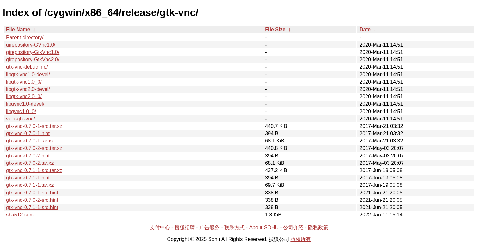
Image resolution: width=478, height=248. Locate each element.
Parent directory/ (24, 37)
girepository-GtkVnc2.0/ (32, 59)
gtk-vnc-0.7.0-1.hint (28, 133)
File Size (275, 29)
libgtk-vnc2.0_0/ (24, 96)
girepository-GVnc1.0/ (30, 44)
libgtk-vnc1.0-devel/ (28, 74)
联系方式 (234, 227)
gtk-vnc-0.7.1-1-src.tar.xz (34, 170)
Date (365, 29)
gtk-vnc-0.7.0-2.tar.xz (30, 163)
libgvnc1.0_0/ (21, 111)
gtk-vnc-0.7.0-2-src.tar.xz (34, 148)
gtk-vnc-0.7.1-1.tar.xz (30, 185)
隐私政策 (318, 227)
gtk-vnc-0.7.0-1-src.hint (32, 192)
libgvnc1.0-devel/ (25, 103)
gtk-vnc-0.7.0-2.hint (28, 155)
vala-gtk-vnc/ (20, 118)
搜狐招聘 (185, 227)
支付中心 (160, 227)
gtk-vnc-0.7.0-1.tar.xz (30, 140)
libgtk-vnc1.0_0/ (24, 81)
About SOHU (263, 227)
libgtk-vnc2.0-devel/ (28, 89)
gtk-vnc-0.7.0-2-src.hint (32, 200)
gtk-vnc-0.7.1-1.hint (28, 177)
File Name (18, 29)
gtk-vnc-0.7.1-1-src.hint (32, 207)
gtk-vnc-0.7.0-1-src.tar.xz (34, 126)
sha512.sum (20, 214)
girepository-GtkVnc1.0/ (32, 52)
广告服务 (209, 227)
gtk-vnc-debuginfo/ (27, 66)
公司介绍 (293, 227)
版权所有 (300, 239)
